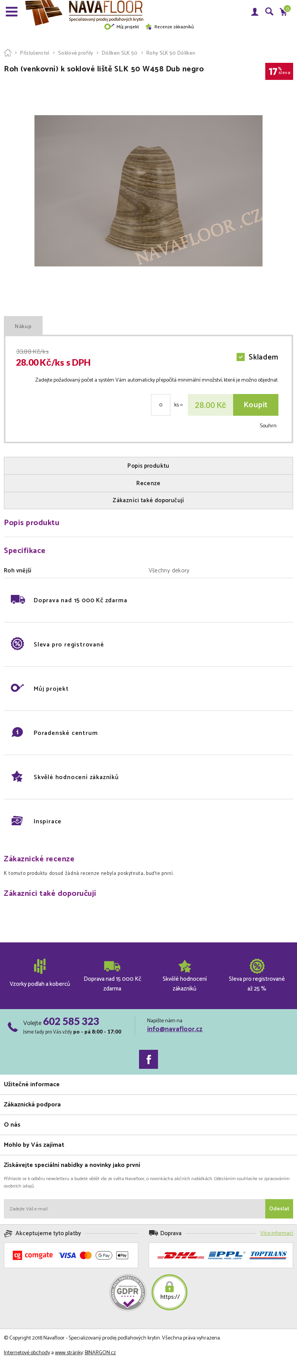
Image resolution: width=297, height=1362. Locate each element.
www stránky (69, 1352)
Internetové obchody (27, 1352)
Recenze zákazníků (169, 27)
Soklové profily (75, 53)
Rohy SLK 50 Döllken (170, 53)
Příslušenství (34, 53)
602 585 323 (71, 1021)
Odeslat (279, 1209)
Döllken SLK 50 (120, 53)
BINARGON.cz (100, 1352)
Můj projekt (121, 27)
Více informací (276, 1233)
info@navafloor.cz (175, 1029)
